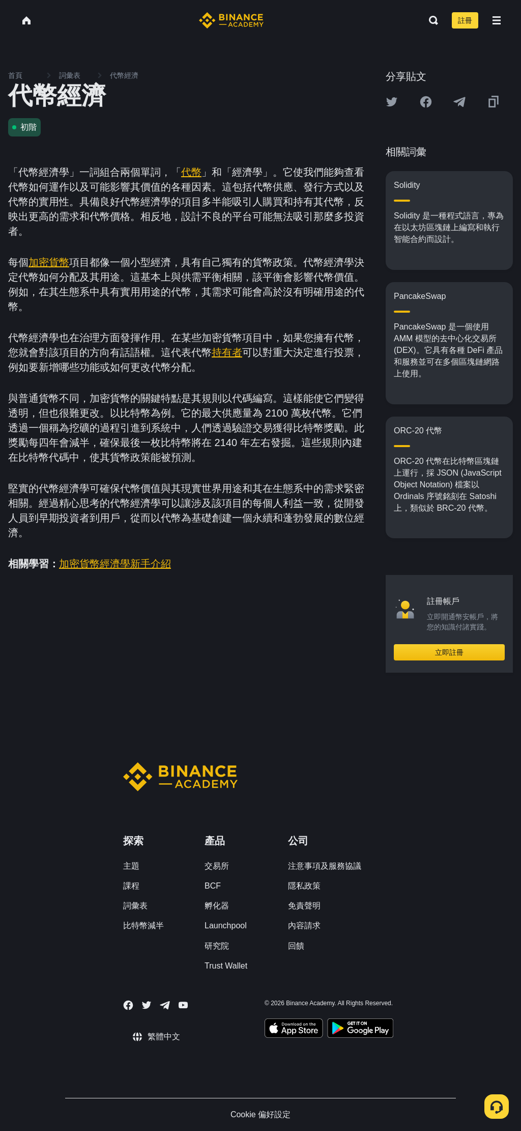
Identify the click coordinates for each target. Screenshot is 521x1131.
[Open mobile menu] (496, 20)
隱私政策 (304, 885)
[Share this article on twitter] (392, 102)
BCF (213, 885)
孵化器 (217, 905)
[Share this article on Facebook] (426, 102)
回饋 (296, 946)
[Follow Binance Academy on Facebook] (128, 1005)
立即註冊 (449, 652)
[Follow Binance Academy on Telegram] (165, 1005)
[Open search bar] (430, 20)
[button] (496, 20)
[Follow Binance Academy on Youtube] (183, 1005)
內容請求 (304, 925)
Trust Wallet (226, 965)
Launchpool (226, 925)
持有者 (227, 352)
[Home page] (231, 20)
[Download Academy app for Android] (360, 1029)
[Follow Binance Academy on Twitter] (146, 1005)
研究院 (217, 946)
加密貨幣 (48, 262)
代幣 (191, 172)
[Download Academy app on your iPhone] (294, 1029)
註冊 (465, 20)
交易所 (217, 866)
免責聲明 (304, 905)
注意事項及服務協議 (324, 866)
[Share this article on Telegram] (459, 102)
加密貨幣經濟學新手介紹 (115, 563)
